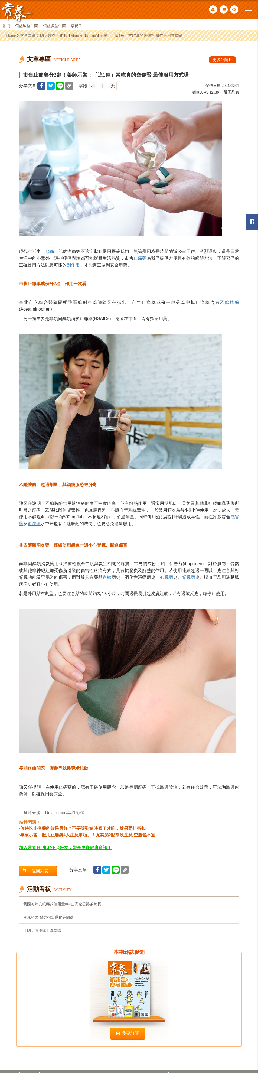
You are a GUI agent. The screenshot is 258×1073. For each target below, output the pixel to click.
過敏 (107, 577)
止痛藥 (140, 258)
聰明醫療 (47, 35)
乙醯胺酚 (229, 302)
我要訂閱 (127, 1033)
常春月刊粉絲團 (252, 221)
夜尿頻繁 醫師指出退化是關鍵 (48, 917)
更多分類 (222, 60)
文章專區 (27, 35)
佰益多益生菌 (54, 26)
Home (11, 35)
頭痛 (49, 251)
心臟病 (166, 577)
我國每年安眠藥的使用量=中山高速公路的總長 (62, 904)
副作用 (73, 265)
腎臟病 (188, 577)
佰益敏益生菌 (26, 26)
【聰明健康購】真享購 (42, 930)
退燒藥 (34, 523)
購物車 (224, 9)
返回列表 (231, 92)
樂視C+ (77, 26)
